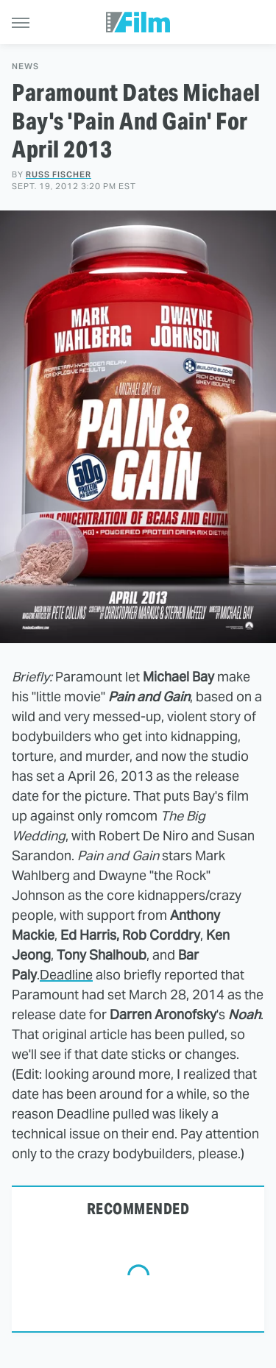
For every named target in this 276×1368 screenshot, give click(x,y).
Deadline (66, 974)
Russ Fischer (58, 174)
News (25, 66)
